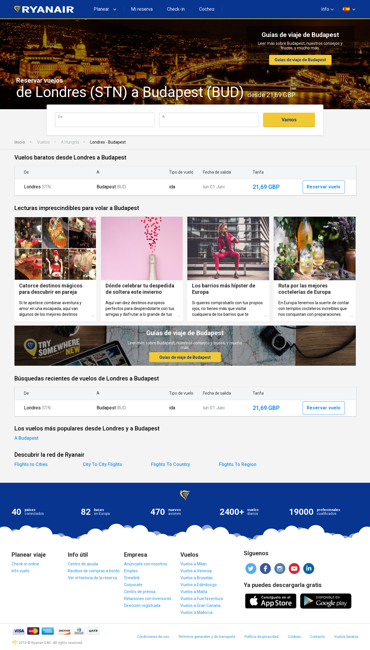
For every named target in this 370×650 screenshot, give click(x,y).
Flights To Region (237, 464)
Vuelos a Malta (193, 591)
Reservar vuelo (324, 187)
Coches (206, 9)
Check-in (176, 9)
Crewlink (132, 577)
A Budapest (26, 438)
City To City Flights (102, 464)
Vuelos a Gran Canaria (200, 605)
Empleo (131, 571)
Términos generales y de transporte (206, 637)
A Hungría (70, 142)
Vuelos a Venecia (196, 571)
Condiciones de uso (153, 637)
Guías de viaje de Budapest (300, 59)
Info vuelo (20, 571)
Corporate (133, 584)
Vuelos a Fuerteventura (201, 598)
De (60, 116)
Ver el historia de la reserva (92, 577)
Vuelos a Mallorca (196, 612)
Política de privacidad (262, 637)
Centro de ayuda (83, 564)
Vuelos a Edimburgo (198, 584)
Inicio (19, 142)
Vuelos (43, 142)
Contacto (317, 637)
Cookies (294, 637)
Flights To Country (170, 464)
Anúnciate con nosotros (145, 564)
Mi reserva (142, 9)
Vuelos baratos (346, 637)
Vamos (289, 119)
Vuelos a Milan (193, 564)
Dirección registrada (142, 605)
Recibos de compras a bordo (94, 571)
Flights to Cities (31, 464)
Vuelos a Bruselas (196, 577)
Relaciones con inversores (147, 598)
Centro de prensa (140, 591)
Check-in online (25, 564)
